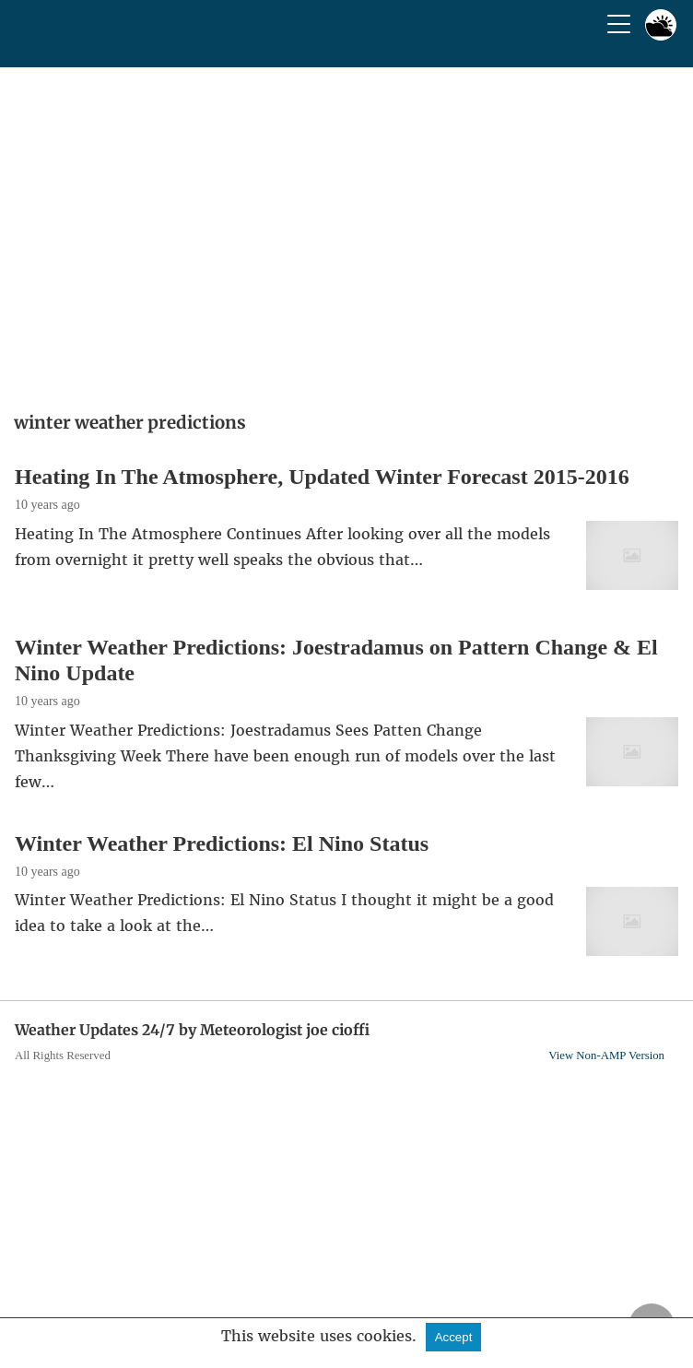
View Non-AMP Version (606, 1055)
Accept (454, 1337)
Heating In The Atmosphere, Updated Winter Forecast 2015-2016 (322, 477)
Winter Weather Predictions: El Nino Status (222, 843)
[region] (346, 233)
